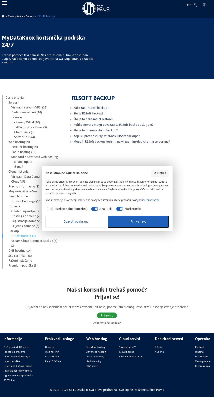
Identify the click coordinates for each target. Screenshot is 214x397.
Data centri (201, 356)
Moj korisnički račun (21, 191)
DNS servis (92, 365)
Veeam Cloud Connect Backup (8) (31, 241)
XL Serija (160, 351)
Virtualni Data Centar (131, 356)
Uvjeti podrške (12, 361)
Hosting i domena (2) (22, 216)
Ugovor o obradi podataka (18, 375)
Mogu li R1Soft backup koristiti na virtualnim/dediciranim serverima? (121, 141)
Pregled (159, 173)
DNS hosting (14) (18, 250)
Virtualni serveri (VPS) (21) (26, 107)
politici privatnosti (149, 200)
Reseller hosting (95, 356)
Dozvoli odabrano (76, 221)
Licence (13, 117)
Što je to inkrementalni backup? (95, 130)
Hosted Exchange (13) (23, 201)
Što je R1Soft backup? (88, 113)
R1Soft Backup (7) (20, 236)
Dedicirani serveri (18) (23, 112)
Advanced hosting (96, 351)
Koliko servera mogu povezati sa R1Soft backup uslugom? (113, 124)
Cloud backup (126, 351)
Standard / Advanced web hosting (31, 157)
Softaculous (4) (20, 137)
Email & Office (53, 361)
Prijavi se (205, 5)
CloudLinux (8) (19, 132)
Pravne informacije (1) (22, 186)
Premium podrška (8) (21, 265)
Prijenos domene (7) (22, 226)
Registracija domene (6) (24, 221)
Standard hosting (95, 347)
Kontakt (199, 347)
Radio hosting (93, 361)
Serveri (11, 102)
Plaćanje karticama (14, 351)
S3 (10, 245)
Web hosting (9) (17, 142)
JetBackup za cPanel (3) (26, 127)
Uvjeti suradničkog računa (18, 365)
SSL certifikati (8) (18, 255)
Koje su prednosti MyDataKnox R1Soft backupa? (106, 136)
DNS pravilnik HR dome (16, 347)
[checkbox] (66, 209)
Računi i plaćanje (18, 260)
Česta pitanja (14, 97)
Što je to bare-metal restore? (93, 119)
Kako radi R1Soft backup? (91, 108)
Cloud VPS (15, 181)
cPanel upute (18, 162)
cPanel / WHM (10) (22, 122)
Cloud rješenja (17, 171)
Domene (12, 206)
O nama (199, 351)
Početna (3, 16)
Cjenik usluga (202, 365)
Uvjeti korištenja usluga (17, 356)
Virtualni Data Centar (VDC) (27, 176)
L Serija (159, 347)
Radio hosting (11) (20, 152)
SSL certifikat (52, 356)
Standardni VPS (127, 347)
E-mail (14, 166)
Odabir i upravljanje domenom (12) (32, 211)
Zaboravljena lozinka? (107, 322)
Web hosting (52, 351)
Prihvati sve (138, 221)
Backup (12, 231)
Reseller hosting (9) (21, 147)
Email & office (16, 196)
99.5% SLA (9, 380)
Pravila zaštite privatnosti (18, 370)
